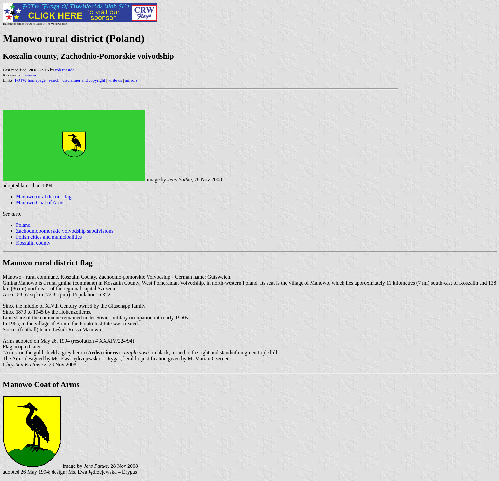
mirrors (131, 80)
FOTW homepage (30, 80)
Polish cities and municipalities (49, 237)
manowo (29, 75)
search (54, 80)
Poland (23, 225)
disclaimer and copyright (83, 80)
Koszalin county (33, 243)
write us (115, 80)
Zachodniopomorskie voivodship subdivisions (64, 231)
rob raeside (64, 69)
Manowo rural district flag (43, 196)
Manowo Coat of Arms (40, 202)
